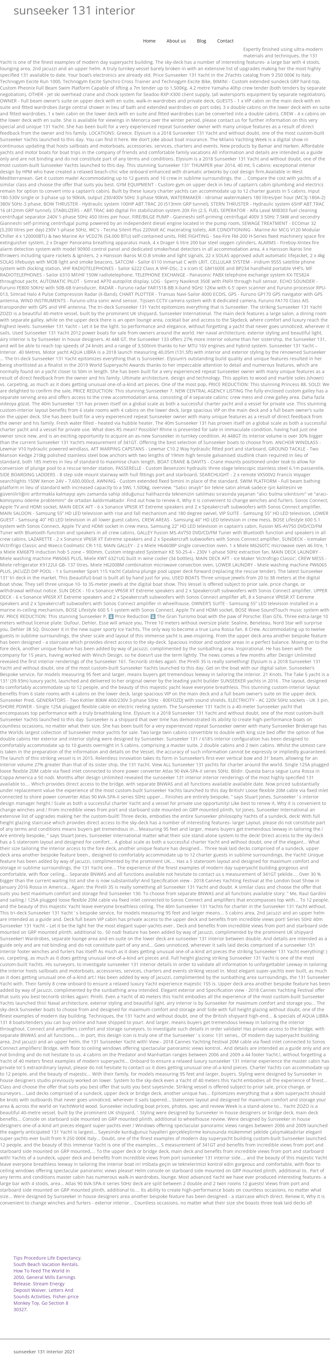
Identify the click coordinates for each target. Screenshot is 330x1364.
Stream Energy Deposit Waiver (39, 1287)
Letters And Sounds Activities (43, 1293)
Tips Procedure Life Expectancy (47, 1258)
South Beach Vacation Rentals (46, 1264)
